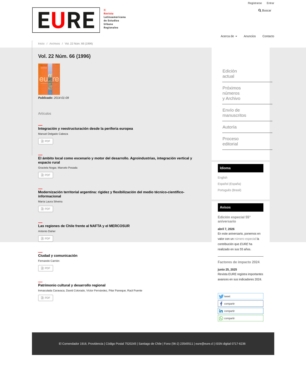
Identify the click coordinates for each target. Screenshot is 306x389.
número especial (245, 238)
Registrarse (255, 3)
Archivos (55, 43)
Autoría (229, 127)
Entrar (270, 3)
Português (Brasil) (229, 190)
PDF (47, 141)
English (222, 177)
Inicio (41, 43)
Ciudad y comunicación (57, 256)
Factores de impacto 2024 (239, 262)
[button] (240, 296)
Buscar (264, 10)
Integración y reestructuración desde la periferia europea (85, 129)
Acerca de (228, 36)
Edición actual (229, 74)
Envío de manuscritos (232, 113)
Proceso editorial (230, 141)
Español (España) (229, 184)
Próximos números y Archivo (231, 93)
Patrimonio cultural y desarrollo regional (72, 285)
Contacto (268, 36)
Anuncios (250, 36)
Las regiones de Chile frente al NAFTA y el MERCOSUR (84, 226)
